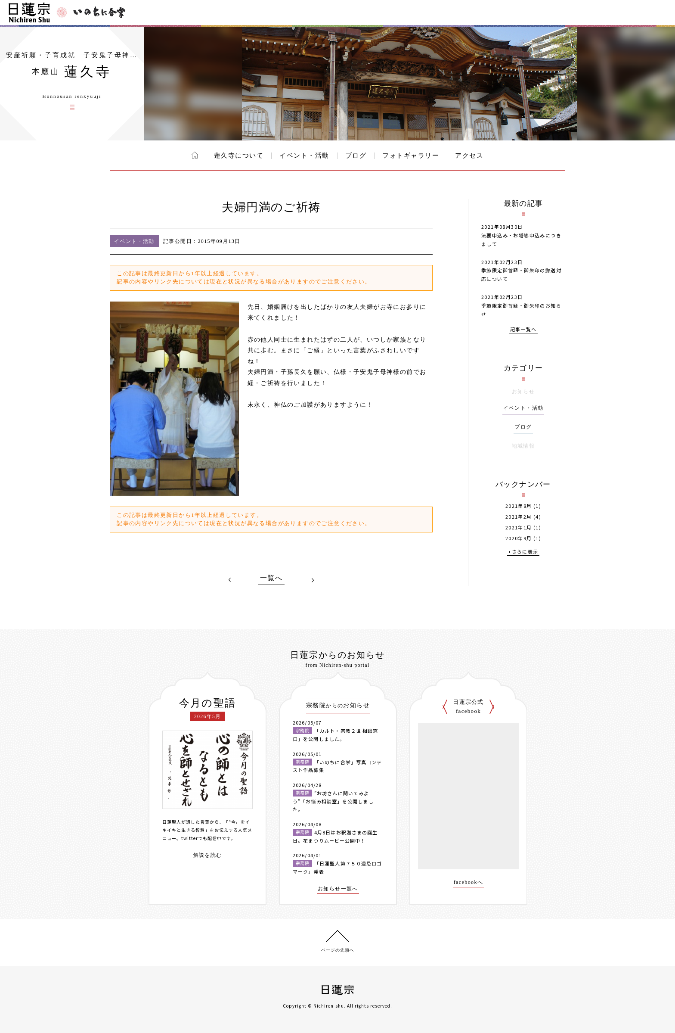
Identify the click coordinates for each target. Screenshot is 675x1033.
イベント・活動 (304, 155)
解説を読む (207, 855)
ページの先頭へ (337, 950)
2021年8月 (518, 506)
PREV (229, 579)
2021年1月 (518, 527)
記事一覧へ (523, 330)
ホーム (195, 155)
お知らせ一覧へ (338, 889)
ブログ (356, 155)
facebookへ (468, 882)
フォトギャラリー (410, 155)
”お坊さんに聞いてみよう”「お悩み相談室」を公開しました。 (333, 801)
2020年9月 (518, 538)
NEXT (312, 579)
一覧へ (271, 578)
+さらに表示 (523, 552)
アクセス (469, 155)
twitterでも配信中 (201, 838)
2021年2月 (518, 516)
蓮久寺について (239, 155)
